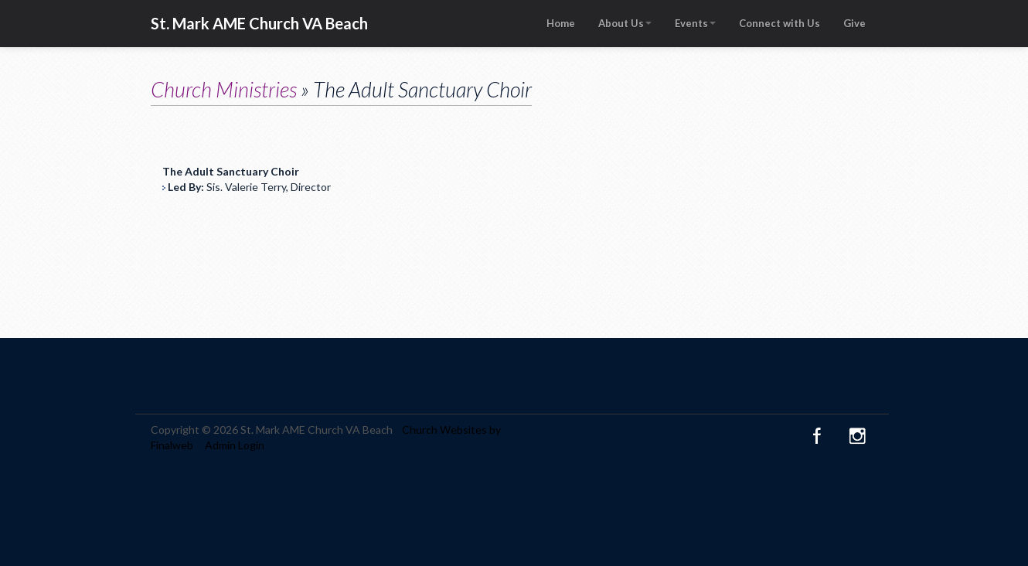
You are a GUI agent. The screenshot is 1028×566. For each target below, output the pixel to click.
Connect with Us (779, 23)
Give (854, 23)
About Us (625, 23)
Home (560, 23)
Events (695, 23)
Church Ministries (224, 89)
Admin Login (234, 445)
